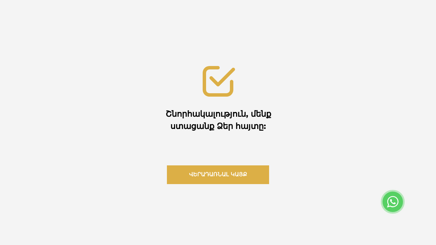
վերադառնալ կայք (218, 174)
